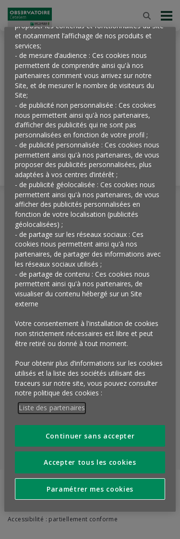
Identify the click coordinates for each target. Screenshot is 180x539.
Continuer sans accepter (90, 435)
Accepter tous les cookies (90, 462)
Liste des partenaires (52, 407)
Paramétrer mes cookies (90, 489)
